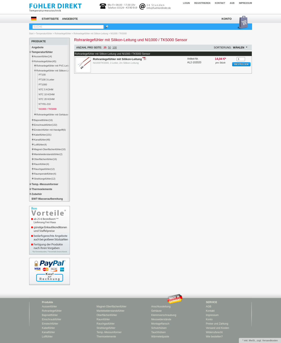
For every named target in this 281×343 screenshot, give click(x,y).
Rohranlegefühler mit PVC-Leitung (53, 65)
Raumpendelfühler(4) (45, 173)
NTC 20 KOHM (47, 99)
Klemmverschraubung (163, 315)
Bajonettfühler (50, 315)
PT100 (42, 74)
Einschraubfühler (51, 319)
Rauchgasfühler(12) (44, 169)
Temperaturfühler (44, 33)
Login (186, 3)
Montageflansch (160, 323)
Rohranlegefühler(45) (45, 61)
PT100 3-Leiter (46, 79)
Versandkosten (270, 340)
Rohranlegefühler (63, 33)
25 (105, 47)
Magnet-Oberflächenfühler (111, 306)
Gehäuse (156, 310)
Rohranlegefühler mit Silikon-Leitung (91, 33)
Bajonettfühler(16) (43, 120)
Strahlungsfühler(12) (45, 178)
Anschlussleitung (161, 306)
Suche (37, 26)
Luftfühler (47, 336)
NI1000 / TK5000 (119, 33)
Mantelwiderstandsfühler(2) (48, 154)
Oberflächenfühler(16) (45, 159)
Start (31, 33)
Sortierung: (222, 47)
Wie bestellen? (214, 336)
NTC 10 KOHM (47, 94)
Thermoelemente (42, 189)
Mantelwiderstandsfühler (111, 310)
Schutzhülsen (159, 327)
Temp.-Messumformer (45, 184)
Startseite (50, 18)
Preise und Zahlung (217, 323)
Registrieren (202, 3)
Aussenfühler (49, 306)
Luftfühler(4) (40, 144)
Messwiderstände (161, 319)
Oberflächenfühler (107, 315)
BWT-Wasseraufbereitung (47, 198)
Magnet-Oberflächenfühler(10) (50, 149)
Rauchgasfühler (106, 323)
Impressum (245, 3)
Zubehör (37, 194)
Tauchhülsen (158, 332)
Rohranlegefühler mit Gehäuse (52, 114)
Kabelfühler (48, 327)
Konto (227, 18)
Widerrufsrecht (214, 332)
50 (109, 47)
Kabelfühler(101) (42, 134)
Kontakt (220, 3)
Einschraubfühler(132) (45, 125)
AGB (232, 3)
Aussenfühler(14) (43, 56)
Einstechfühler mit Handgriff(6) (50, 129)
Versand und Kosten (217, 327)
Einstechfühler (50, 323)
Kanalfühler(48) (42, 139)
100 (115, 47)
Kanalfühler (48, 332)
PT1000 (43, 84)
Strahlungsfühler (106, 327)
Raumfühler (103, 319)
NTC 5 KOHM (46, 89)
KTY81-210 (45, 104)
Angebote (70, 18)
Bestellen (241, 64)
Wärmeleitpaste (160, 336)
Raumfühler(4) (41, 164)
